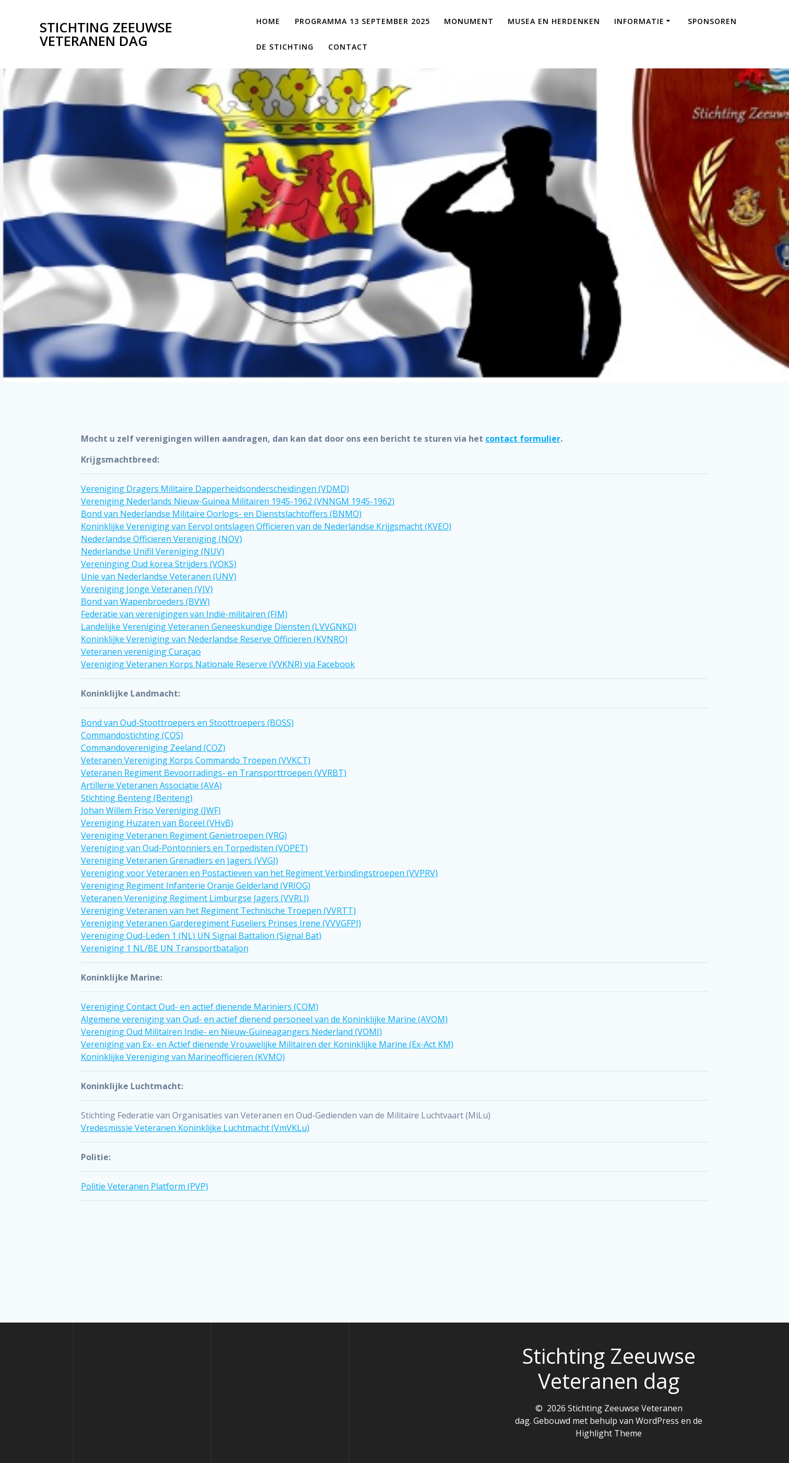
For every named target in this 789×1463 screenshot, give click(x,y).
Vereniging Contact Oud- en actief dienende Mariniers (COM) (199, 1006)
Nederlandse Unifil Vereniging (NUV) (152, 551)
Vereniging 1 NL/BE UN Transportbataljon (164, 948)
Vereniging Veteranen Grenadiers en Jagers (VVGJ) (179, 860)
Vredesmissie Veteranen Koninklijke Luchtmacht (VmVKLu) (195, 1128)
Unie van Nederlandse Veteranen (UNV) (158, 576)
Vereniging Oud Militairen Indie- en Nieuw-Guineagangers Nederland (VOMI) (231, 1031)
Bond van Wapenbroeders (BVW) (145, 601)
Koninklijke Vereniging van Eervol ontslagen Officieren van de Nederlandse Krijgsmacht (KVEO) (266, 526)
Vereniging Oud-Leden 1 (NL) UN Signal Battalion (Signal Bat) (201, 935)
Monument (469, 21)
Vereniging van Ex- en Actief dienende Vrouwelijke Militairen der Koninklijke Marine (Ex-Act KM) (267, 1044)
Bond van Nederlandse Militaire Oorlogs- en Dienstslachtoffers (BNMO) (221, 514)
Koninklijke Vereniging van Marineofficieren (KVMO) (183, 1057)
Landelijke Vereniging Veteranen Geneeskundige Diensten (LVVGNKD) (218, 626)
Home (268, 21)
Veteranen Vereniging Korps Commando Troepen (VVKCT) (195, 760)
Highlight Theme (609, 1433)
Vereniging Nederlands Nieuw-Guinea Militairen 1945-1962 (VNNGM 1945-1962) (237, 501)
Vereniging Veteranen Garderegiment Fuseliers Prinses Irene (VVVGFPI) (221, 923)
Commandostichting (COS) (132, 735)
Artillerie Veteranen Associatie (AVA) (151, 785)
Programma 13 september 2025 (362, 21)
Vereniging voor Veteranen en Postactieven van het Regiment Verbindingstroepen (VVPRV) (259, 873)
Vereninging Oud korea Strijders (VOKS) (158, 564)
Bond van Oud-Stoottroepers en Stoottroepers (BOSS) (187, 722)
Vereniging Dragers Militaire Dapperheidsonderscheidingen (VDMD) (215, 488)
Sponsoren (712, 21)
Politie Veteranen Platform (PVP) (144, 1186)
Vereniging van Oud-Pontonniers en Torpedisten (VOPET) (194, 848)
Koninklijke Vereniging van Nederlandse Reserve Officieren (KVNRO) (214, 639)
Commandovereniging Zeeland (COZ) (153, 747)
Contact (348, 47)
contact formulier (522, 438)
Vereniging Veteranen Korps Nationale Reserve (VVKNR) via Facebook (218, 664)
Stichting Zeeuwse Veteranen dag (106, 34)
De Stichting (285, 47)
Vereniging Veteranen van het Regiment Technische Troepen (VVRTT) (218, 910)
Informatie (639, 21)
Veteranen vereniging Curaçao (141, 651)
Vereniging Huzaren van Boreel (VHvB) (157, 823)
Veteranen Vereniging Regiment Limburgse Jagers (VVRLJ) (195, 898)
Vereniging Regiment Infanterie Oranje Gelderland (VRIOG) (195, 885)
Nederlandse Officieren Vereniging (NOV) (161, 539)
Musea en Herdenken (554, 21)
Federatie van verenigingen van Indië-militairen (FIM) (184, 614)
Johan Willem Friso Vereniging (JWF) (151, 810)
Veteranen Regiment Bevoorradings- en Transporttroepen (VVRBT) (213, 772)
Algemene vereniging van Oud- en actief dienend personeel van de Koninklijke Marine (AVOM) (264, 1019)
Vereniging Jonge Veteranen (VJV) (147, 589)
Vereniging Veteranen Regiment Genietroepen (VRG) (184, 835)
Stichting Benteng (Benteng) (137, 798)
